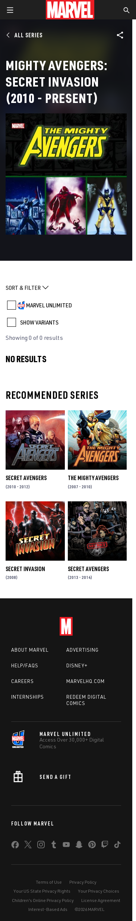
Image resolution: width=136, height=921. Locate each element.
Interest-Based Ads (47, 909)
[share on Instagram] (41, 846)
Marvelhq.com (85, 681)
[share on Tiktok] (117, 846)
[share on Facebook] (15, 846)
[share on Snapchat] (79, 846)
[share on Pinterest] (92, 846)
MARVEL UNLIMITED (49, 305)
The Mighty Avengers (93, 478)
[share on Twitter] (28, 846)
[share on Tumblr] (53, 846)
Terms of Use (49, 882)
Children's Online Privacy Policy (43, 900)
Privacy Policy (83, 882)
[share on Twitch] (104, 846)
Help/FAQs (24, 665)
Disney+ (77, 665)
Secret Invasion (25, 569)
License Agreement (100, 900)
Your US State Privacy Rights (41, 891)
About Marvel (29, 650)
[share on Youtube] (66, 846)
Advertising (82, 650)
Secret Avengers (26, 478)
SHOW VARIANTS (39, 322)
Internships (27, 697)
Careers (22, 681)
